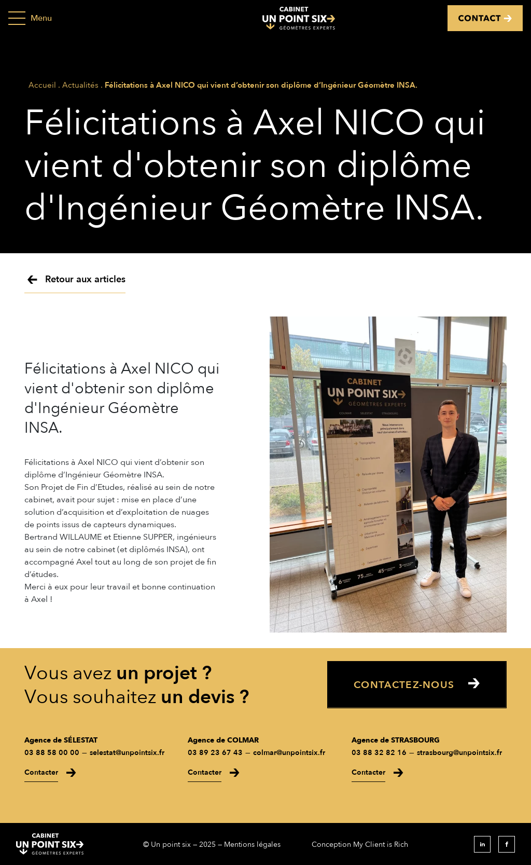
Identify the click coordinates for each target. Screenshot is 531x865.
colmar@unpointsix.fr (289, 753)
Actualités (80, 85)
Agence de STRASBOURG (396, 740)
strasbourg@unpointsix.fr (459, 753)
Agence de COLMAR (223, 740)
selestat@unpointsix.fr (127, 753)
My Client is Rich (380, 844)
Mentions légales (252, 844)
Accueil (42, 85)
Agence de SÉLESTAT (60, 740)
